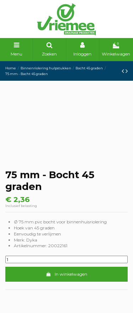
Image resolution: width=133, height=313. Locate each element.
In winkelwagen (66, 274)
